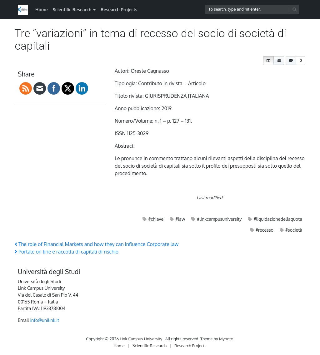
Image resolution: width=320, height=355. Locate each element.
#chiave (155, 219)
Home (41, 9)
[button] (268, 60)
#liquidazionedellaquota (277, 219)
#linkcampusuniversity (219, 219)
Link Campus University (141, 338)
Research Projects (119, 9)
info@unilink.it (44, 320)
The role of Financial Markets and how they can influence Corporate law (96, 244)
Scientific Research (72, 9)
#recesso (264, 230)
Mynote (226, 338)
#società (293, 230)
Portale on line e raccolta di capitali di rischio (66, 252)
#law (180, 219)
